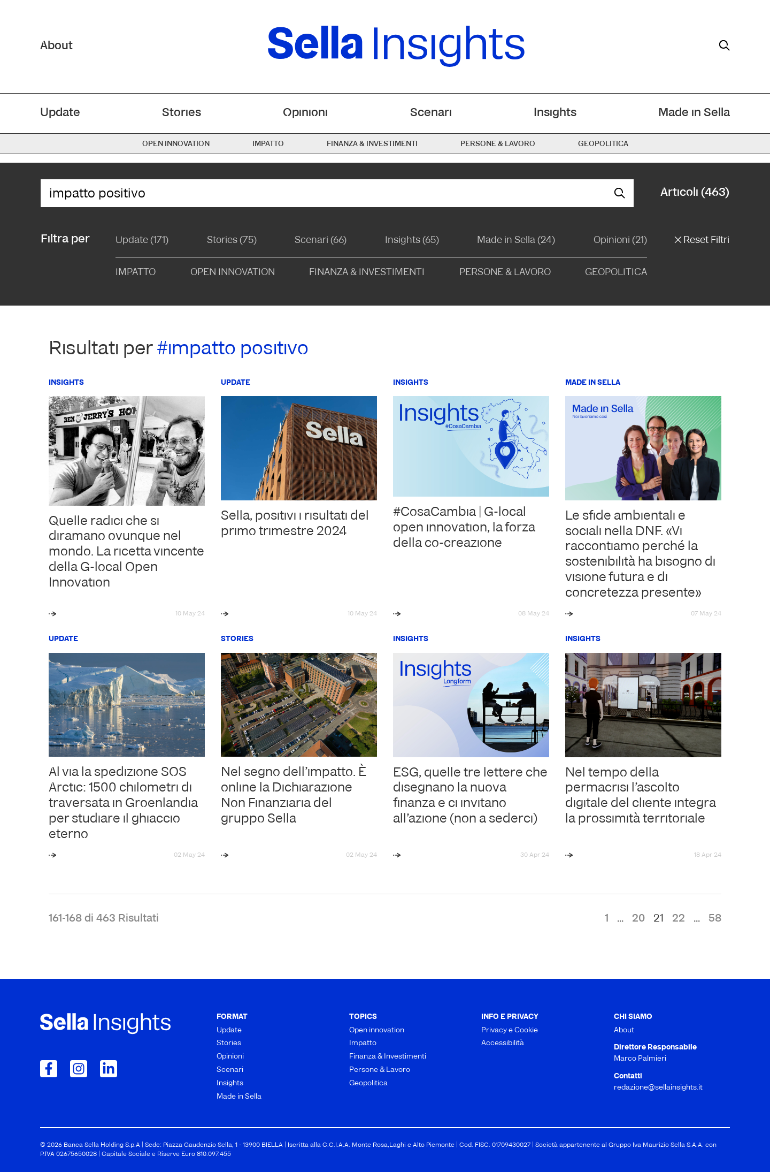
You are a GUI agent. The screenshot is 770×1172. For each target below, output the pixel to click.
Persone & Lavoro (505, 273)
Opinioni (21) (620, 240)
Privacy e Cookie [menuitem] (509, 1030)
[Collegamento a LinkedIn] (108, 1068)
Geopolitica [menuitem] (603, 144)
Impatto (136, 273)
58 (715, 919)
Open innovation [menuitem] (176, 144)
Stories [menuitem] (181, 113)
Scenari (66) (320, 240)
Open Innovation (232, 273)
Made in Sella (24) (516, 240)
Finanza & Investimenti (367, 273)
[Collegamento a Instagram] (78, 1068)
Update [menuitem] (60, 113)
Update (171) (142, 240)
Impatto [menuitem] (268, 144)
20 (638, 919)
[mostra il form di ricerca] (724, 45)
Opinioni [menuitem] (305, 113)
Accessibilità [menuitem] (502, 1043)
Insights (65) (412, 240)
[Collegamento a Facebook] (48, 1068)
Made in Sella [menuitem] (694, 113)
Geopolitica (616, 273)
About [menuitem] (624, 1030)
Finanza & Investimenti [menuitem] (372, 144)
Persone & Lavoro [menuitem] (497, 144)
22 (678, 919)
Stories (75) (232, 240)
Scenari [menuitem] (431, 113)
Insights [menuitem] (555, 113)
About (56, 46)
